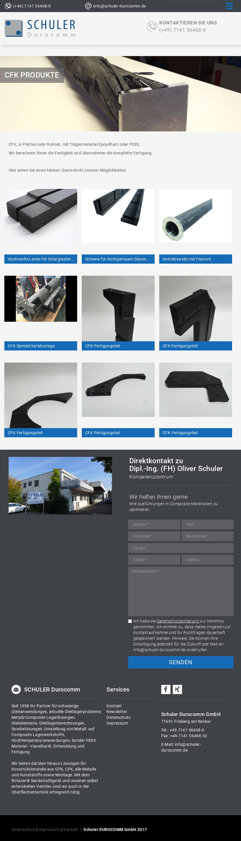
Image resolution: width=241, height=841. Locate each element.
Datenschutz (118, 717)
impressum (49, 829)
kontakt (71, 829)
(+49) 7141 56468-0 (32, 6)
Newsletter (117, 711)
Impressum (117, 723)
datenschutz (23, 829)
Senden (180, 662)
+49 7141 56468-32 (188, 735)
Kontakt (114, 706)
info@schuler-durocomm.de (119, 6)
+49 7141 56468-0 (187, 730)
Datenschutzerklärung (178, 621)
